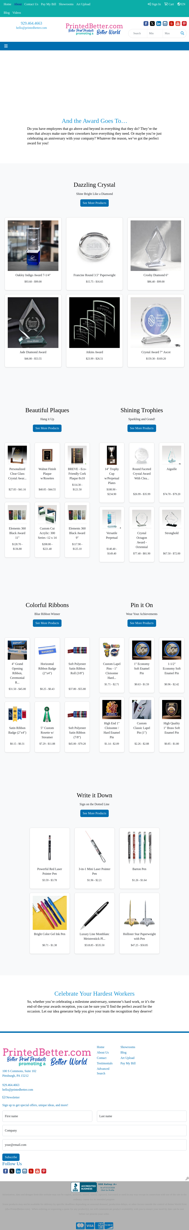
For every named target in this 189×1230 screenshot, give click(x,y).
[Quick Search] (137, 33)
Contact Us (31, 4)
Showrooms (66, 4)
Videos (16, 12)
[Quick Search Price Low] (155, 33)
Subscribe (11, 1157)
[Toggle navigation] (6, 46)
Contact (102, 1058)
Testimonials (105, 1063)
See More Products (94, 203)
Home (7, 4)
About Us (103, 1052)
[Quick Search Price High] (171, 33)
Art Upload (83, 4)
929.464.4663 (31, 23)
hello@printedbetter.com (31, 27)
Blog (7, 12)
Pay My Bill (48, 4)
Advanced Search (103, 1071)
